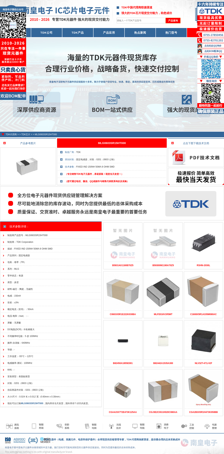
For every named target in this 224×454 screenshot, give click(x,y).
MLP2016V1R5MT (163, 314)
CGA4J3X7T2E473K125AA (123, 412)
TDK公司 (47, 32)
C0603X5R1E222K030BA (123, 314)
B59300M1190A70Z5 (163, 265)
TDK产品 (78, 32)
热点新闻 (140, 32)
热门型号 (171, 32)
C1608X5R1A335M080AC (203, 314)
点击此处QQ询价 (212, 45)
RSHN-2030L (203, 265)
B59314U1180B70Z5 (122, 265)
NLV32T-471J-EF (203, 363)
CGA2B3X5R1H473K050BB (203, 412)
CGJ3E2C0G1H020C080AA (163, 412)
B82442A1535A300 (163, 363)
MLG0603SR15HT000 (46, 134)
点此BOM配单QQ (213, 51)
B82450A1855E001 (123, 363)
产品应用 (109, 32)
